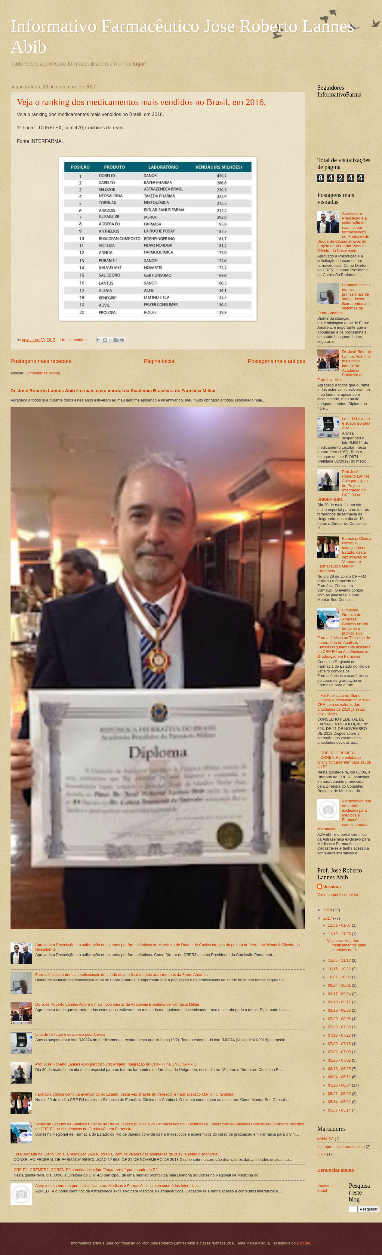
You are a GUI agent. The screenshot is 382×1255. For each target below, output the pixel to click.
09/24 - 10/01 (340, 985)
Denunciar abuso (335, 1170)
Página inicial (159, 361)
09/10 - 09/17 (340, 1002)
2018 (328, 910)
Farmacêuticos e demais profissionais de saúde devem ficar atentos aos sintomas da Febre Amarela (121, 974)
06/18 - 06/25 (340, 1068)
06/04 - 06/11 (340, 1077)
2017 (328, 918)
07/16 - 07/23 (340, 1035)
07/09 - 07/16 (340, 1043)
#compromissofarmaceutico (341, 1146)
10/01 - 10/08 (340, 977)
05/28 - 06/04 (340, 1085)
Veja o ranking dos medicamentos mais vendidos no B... (346, 945)
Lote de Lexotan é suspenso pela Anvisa (70, 1034)
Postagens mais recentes (41, 361)
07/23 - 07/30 (340, 1027)
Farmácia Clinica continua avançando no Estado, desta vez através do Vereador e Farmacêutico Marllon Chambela (134, 1094)
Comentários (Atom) (43, 373)
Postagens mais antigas (276, 361)
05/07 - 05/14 (340, 1110)
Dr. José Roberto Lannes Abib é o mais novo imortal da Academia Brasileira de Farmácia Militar (113, 390)
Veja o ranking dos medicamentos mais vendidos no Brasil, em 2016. (141, 102)
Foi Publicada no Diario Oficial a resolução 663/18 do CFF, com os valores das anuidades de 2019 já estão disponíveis (115, 1154)
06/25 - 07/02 (340, 1060)
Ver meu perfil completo (337, 894)
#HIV (321, 1154)
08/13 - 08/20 (340, 1010)
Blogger (303, 1243)
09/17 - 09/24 (340, 994)
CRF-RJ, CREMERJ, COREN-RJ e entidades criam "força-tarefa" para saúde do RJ (86, 1169)
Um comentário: (74, 339)
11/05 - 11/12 (340, 960)
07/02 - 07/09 (340, 1052)
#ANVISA (325, 1139)
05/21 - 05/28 (340, 1093)
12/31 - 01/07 (340, 925)
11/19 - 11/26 (340, 933)
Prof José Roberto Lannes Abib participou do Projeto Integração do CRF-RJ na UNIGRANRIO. (116, 1064)
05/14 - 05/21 (340, 1102)
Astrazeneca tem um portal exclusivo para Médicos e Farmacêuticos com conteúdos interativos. (117, 1185)
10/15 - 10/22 (340, 969)
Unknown (332, 886)
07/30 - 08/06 (340, 1019)
